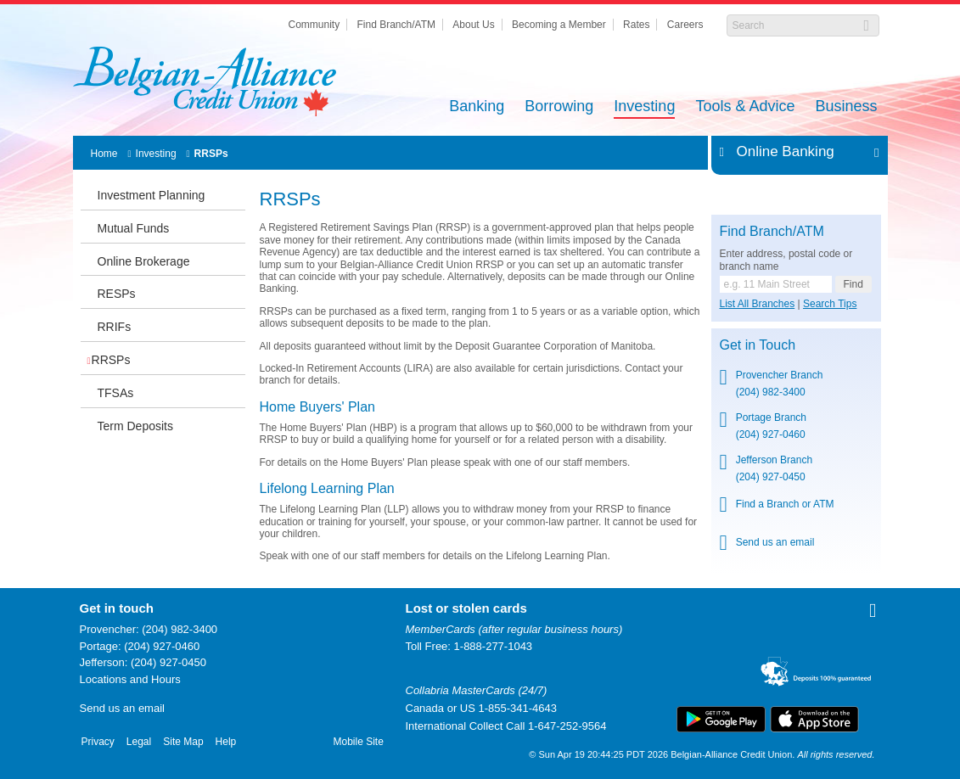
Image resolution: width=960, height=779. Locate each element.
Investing (644, 107)
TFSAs (116, 393)
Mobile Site (359, 742)
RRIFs (115, 326)
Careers (685, 25)
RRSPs (211, 154)
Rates (636, 25)
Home (104, 154)
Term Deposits (135, 426)
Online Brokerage (144, 261)
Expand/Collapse (872, 152)
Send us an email (775, 542)
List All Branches (757, 304)
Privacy (98, 742)
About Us (473, 25)
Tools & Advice (744, 107)
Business (846, 107)
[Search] (794, 25)
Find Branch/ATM (396, 25)
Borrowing (559, 107)
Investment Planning (151, 195)
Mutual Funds (134, 228)
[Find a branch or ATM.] (776, 284)
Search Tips (829, 304)
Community (314, 25)
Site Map (183, 742)
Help (226, 742)
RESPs (117, 293)
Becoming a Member (559, 25)
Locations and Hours (130, 679)
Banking (476, 107)
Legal (138, 742)
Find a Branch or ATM (785, 504)
